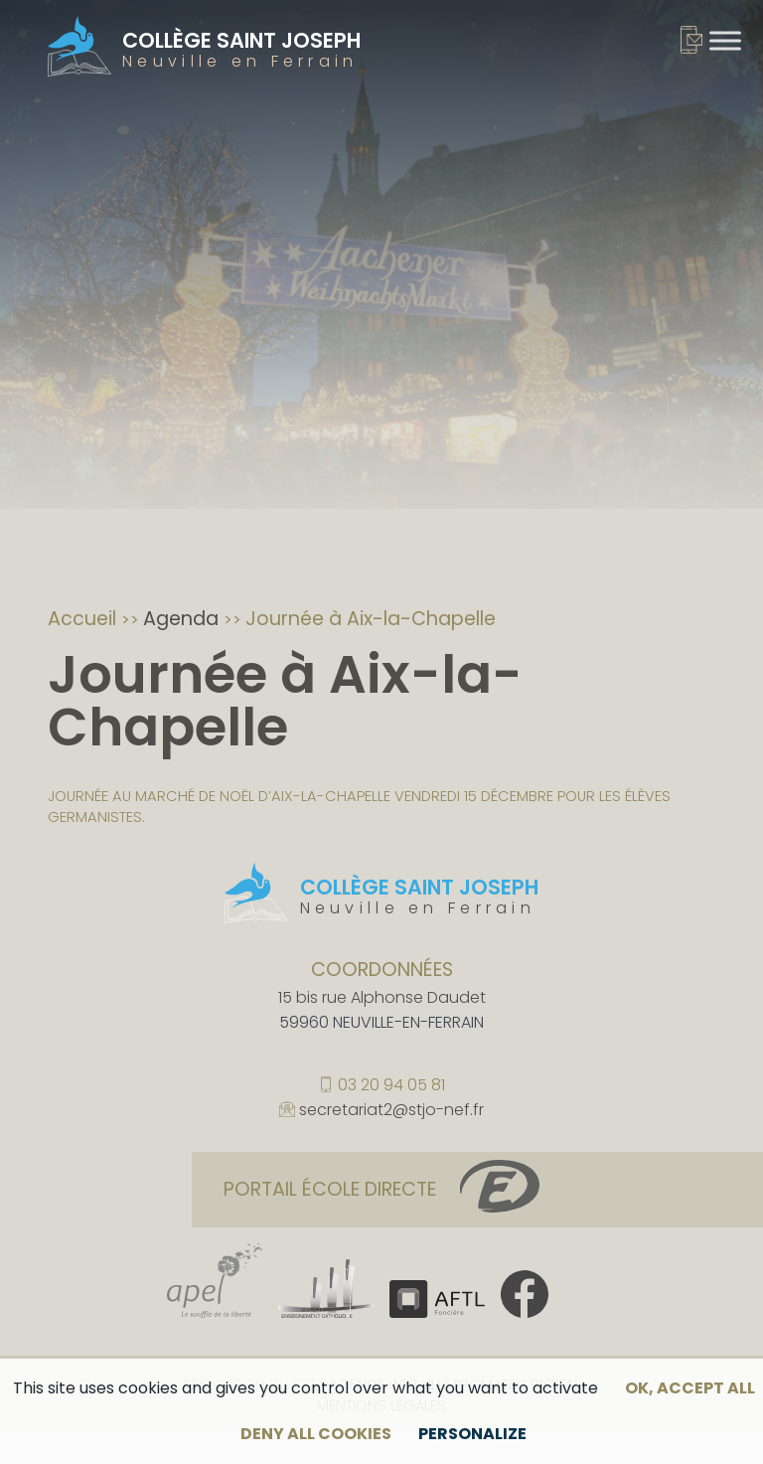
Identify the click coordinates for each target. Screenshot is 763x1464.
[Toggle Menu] (725, 40)
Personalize (472, 1433)
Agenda (183, 618)
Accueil (84, 618)
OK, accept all (690, 1388)
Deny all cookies (315, 1433)
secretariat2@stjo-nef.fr (391, 1111)
